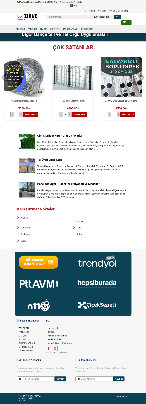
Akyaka (24, 217)
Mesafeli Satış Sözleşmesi (60, 343)
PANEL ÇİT (32, 29)
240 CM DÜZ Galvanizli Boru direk (121, 101)
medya (121, 396)
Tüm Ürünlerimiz (26, 351)
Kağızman (25, 227)
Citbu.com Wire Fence (56, 352)
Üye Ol (112, 11)
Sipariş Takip (123, 11)
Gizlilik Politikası (55, 339)
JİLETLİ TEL (55, 29)
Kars (79, 227)
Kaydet (60, 378)
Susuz (23, 241)
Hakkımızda (53, 328)
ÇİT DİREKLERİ (87, 29)
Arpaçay (81, 221)
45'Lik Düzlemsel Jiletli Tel (24, 101)
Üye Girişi (102, 11)
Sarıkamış (25, 234)
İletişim (51, 332)
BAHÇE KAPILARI (70, 29)
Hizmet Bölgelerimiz (57, 336)
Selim (79, 234)
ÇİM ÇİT (43, 29)
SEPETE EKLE (31, 114)
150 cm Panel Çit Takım (73, 101)
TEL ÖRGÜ (20, 29)
